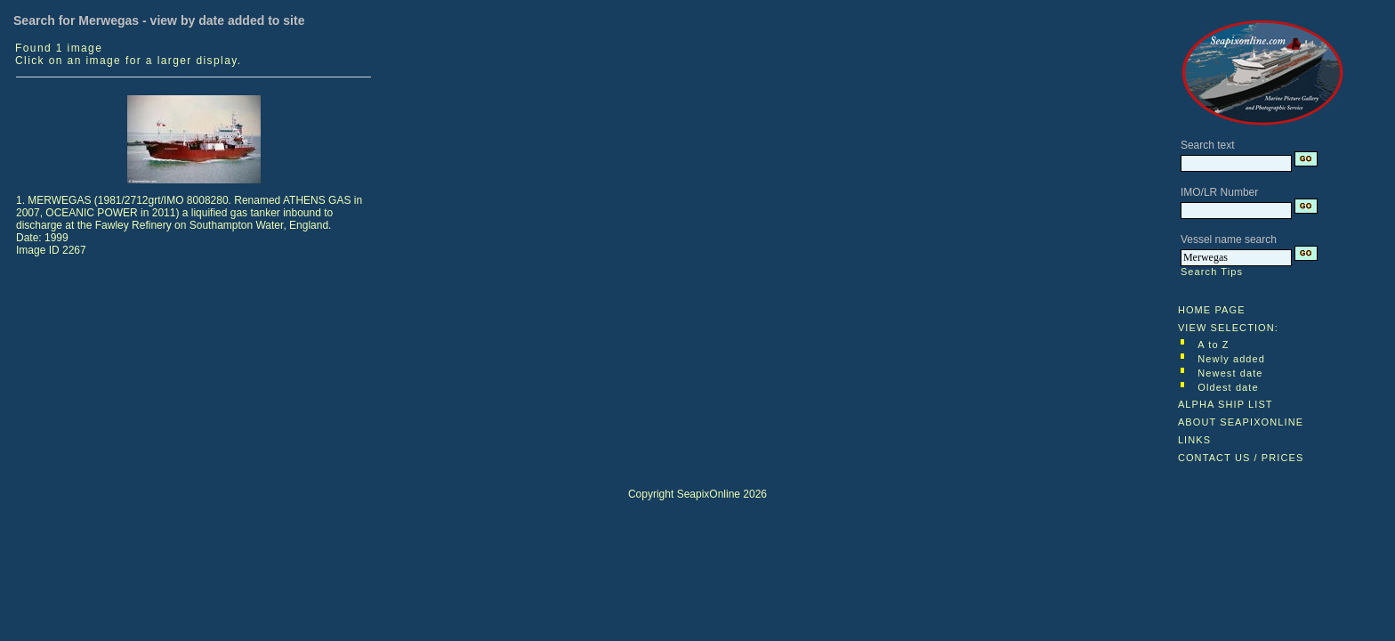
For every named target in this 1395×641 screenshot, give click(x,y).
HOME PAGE (1212, 309)
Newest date (1229, 373)
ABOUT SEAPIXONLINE (1240, 422)
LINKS (1194, 439)
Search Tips (1212, 271)
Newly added (1231, 358)
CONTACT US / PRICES (1241, 457)
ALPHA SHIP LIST (1225, 404)
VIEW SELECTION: (1228, 327)
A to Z (1213, 344)
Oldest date (1227, 387)
